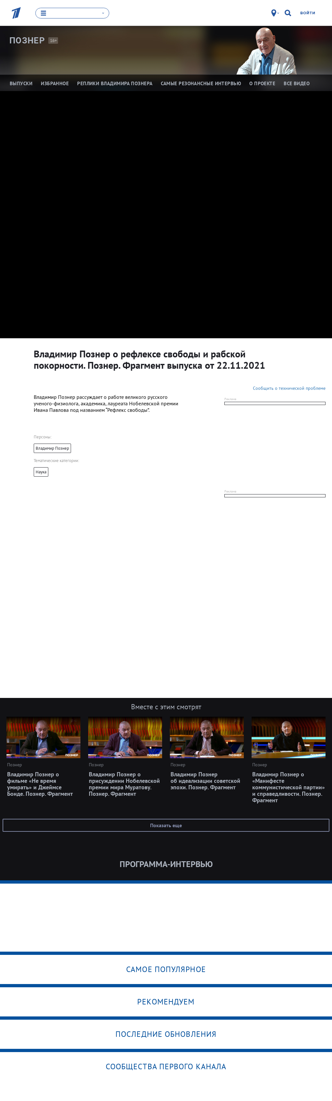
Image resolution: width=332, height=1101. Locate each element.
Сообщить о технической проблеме (289, 388)
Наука (41, 472)
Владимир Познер (52, 448)
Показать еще (166, 825)
